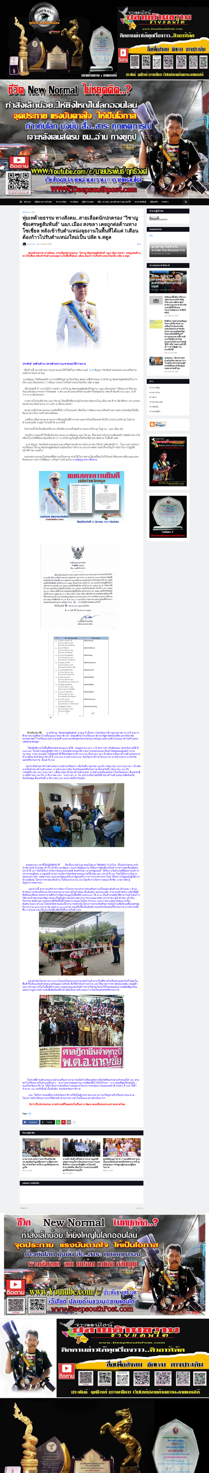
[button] (22, 201)
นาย (91, 370)
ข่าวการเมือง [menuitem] (61, 202)
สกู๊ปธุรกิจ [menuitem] (154, 202)
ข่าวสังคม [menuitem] (74, 202)
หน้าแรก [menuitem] (27, 202)
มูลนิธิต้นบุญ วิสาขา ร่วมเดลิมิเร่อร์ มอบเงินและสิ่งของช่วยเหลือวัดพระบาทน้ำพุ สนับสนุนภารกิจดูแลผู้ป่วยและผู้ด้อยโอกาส (121, 1163)
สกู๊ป (33, 212)
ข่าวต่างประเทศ (155, 402)
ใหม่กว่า (24, 1208)
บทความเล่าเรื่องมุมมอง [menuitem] (35, 209)
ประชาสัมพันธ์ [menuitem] (140, 202)
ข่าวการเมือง (154, 388)
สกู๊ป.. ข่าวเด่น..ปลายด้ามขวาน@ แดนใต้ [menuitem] (114, 202)
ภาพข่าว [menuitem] (165, 202)
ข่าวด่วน (152, 397)
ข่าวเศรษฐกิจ (154, 411)
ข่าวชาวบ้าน (154, 392)
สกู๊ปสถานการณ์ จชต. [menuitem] (43, 202)
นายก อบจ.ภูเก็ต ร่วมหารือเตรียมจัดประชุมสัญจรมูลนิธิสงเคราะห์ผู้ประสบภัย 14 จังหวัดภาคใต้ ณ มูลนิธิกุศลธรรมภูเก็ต (40, 1163)
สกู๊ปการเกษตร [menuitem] (88, 202)
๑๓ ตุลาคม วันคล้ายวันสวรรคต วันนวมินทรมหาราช (168, 248)
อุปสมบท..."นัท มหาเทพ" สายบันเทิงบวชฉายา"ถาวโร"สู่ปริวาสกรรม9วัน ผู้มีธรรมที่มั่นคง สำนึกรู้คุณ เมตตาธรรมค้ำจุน (175, 363)
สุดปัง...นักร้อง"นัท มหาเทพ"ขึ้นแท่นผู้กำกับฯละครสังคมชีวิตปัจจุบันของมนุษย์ (166, 281)
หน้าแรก (25, 212)
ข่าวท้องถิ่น (153, 407)
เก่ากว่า (139, 1208)
